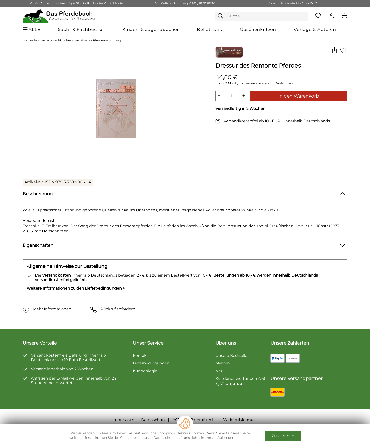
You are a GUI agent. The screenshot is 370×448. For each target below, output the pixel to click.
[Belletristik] (209, 29)
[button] (334, 50)
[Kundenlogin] (331, 16)
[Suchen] (221, 16)
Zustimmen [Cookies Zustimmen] (283, 436)
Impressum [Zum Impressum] (123, 420)
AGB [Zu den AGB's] (176, 420)
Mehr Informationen (47, 309)
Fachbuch (82, 40)
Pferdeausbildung (107, 40)
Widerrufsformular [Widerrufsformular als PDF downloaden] (240, 420)
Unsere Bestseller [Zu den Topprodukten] (232, 355)
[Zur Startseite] (59, 16)
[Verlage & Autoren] (315, 29)
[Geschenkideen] (258, 29)
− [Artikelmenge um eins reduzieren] (218, 96)
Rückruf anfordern (112, 309)
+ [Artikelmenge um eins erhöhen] (243, 96)
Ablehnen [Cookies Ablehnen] (225, 437)
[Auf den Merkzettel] (343, 50)
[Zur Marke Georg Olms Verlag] (229, 52)
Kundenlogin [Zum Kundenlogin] (145, 371)
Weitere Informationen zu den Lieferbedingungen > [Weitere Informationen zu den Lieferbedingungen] (76, 288)
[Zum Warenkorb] (344, 16)
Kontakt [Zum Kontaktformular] (140, 355)
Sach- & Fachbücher (55, 40)
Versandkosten (257, 83)
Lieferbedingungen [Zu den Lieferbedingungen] (151, 363)
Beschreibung (38, 193)
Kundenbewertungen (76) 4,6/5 (240, 381)
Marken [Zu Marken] (222, 363)
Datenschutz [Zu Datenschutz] (153, 420)
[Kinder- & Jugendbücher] (150, 29)
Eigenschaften (38, 245)
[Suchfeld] (261, 16)
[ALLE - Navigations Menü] (32, 29)
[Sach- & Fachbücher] (81, 29)
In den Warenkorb (298, 96)
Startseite (30, 40)
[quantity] (231, 96)
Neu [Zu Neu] (219, 371)
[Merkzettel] (318, 16)
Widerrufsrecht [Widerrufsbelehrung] (202, 420)
